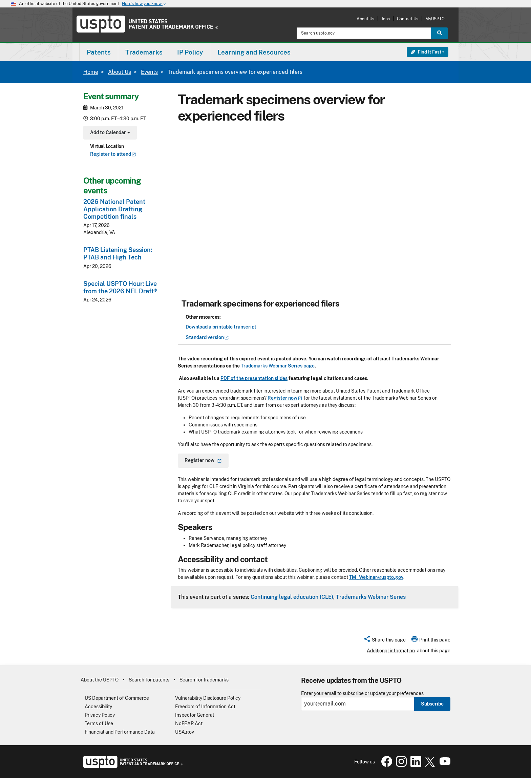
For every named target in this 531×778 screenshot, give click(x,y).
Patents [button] (99, 52)
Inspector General (194, 715)
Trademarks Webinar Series (371, 597)
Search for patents (149, 679)
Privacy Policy (100, 715)
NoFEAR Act (189, 723)
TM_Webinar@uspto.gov (376, 577)
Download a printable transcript (221, 327)
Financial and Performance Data (120, 732)
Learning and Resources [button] (254, 52)
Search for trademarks (204, 679)
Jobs (385, 18)
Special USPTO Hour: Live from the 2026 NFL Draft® (120, 287)
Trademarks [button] (144, 52)
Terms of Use (99, 723)
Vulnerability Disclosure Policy (207, 698)
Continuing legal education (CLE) (292, 597)
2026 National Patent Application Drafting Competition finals (114, 209)
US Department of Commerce (117, 698)
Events (149, 72)
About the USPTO (100, 679)
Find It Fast (426, 52)
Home (90, 72)
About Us (365, 18)
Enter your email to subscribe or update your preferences (362, 693)
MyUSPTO (435, 18)
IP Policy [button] (190, 52)
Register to (113, 154)
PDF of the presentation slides (254, 378)
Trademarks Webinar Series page (278, 366)
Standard (207, 337)
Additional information (391, 650)
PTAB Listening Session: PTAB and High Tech (117, 253)
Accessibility (98, 706)
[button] (384, 641)
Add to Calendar (109, 133)
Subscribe (432, 704)
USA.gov (184, 732)
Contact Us (407, 18)
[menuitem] (98, 52)
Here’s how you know (144, 4)
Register (285, 398)
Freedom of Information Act (205, 706)
